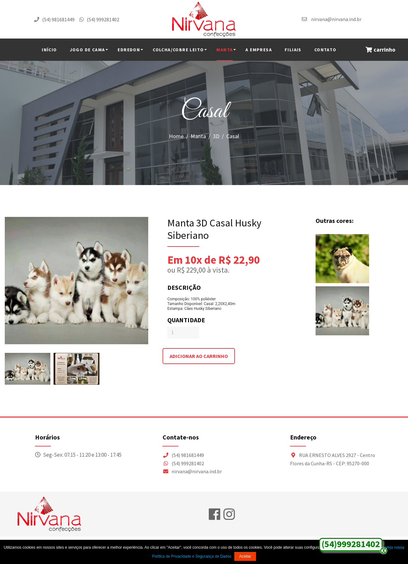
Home (176, 136)
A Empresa (258, 50)
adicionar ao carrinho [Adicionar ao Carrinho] (199, 356)
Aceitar (245, 556)
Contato (325, 50)
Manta (224, 50)
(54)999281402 (351, 544)
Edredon (129, 50)
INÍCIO (49, 50)
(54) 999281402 (103, 19)
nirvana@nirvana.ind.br (336, 19)
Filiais (293, 50)
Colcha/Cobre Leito (178, 50)
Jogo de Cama (87, 50)
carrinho (380, 49)
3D (216, 136)
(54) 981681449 (58, 19)
